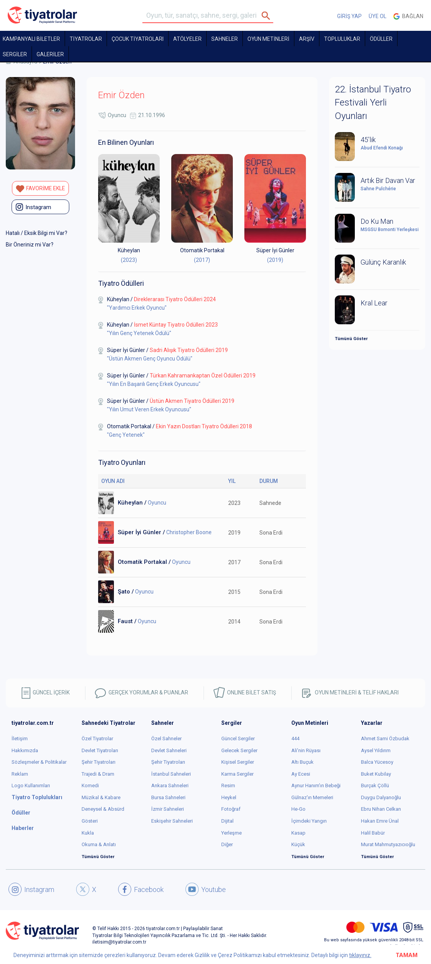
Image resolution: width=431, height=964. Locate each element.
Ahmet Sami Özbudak (385, 738)
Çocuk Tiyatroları (138, 39)
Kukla (88, 833)
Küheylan (129, 250)
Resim (228, 785)
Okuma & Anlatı (99, 844)
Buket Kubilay (376, 774)
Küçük (298, 844)
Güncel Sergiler (238, 738)
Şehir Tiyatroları (98, 762)
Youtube (205, 889)
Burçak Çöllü (375, 785)
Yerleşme (231, 833)
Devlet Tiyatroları (100, 750)
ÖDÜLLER (381, 39)
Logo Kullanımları (31, 785)
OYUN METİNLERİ (268, 39)
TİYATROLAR (86, 39)
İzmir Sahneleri (167, 809)
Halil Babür (373, 833)
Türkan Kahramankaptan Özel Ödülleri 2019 (203, 375)
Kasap (298, 833)
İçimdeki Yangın (309, 821)
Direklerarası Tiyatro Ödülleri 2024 (175, 299)
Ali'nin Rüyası (306, 750)
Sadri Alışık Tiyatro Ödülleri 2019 (189, 350)
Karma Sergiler (237, 774)
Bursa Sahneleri (168, 797)
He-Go (298, 809)
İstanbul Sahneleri (171, 774)
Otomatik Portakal (202, 250)
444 (295, 738)
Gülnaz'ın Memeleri (312, 797)
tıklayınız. (360, 955)
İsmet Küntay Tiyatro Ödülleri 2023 (176, 325)
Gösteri (90, 821)
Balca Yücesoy (377, 762)
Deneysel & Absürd (103, 809)
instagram (33, 207)
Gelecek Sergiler (239, 750)
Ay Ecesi (300, 774)
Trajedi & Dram (98, 774)
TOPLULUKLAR (342, 39)
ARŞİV (306, 39)
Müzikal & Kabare (101, 797)
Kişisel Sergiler (237, 762)
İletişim (20, 738)
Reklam (20, 774)
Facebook (141, 889)
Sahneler (224, 39)
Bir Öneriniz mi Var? (29, 244)
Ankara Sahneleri (170, 785)
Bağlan (408, 16)
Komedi (90, 785)
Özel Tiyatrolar (97, 738)
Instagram (31, 889)
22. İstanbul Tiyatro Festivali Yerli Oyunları (373, 102)
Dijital (227, 821)
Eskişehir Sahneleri (172, 821)
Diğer (227, 844)
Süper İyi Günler (275, 250)
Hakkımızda (25, 750)
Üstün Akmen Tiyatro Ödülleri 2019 (192, 401)
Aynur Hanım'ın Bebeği (316, 785)
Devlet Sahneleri (169, 750)
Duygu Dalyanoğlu (381, 797)
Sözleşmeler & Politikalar (39, 762)
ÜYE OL (377, 16)
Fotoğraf (231, 809)
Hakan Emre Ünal (380, 821)
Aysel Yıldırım (376, 750)
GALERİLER (50, 54)
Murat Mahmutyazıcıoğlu (388, 844)
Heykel (228, 797)
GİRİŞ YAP (349, 16)
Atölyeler (187, 39)
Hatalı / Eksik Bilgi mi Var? (36, 233)
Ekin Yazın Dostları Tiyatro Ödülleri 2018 (204, 426)
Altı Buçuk (302, 762)
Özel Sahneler (166, 738)
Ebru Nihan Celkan (381, 809)
